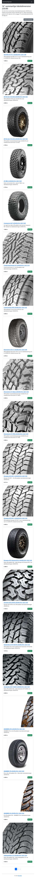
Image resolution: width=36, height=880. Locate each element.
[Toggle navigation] (31, 2)
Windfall (20, 875)
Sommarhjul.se (7, 2)
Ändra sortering (28, 19)
